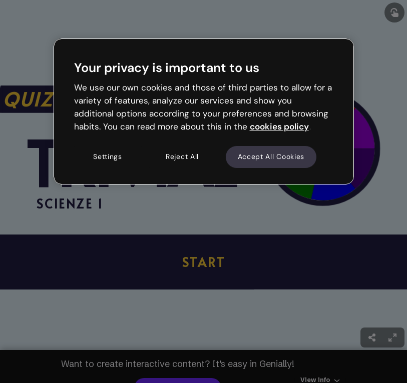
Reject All (182, 157)
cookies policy (279, 126)
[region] (204, 111)
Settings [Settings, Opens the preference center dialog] (107, 157)
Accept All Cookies (271, 157)
